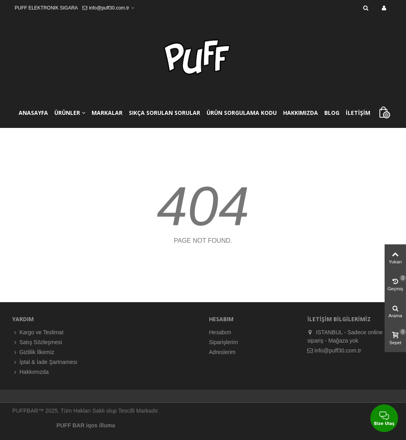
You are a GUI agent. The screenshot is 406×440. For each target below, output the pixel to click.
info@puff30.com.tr (334, 351)
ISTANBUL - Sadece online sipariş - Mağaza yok (345, 336)
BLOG (331, 112)
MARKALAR (107, 112)
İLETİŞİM (358, 112)
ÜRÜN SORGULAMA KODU (242, 112)
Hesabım (220, 332)
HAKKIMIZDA (300, 112)
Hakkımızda (30, 372)
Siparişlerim (223, 342)
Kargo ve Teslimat (37, 332)
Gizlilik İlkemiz (33, 352)
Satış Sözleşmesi (37, 342)
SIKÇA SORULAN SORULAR (164, 112)
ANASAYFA (33, 112)
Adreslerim (222, 352)
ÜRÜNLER (67, 112)
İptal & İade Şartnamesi (44, 362)
